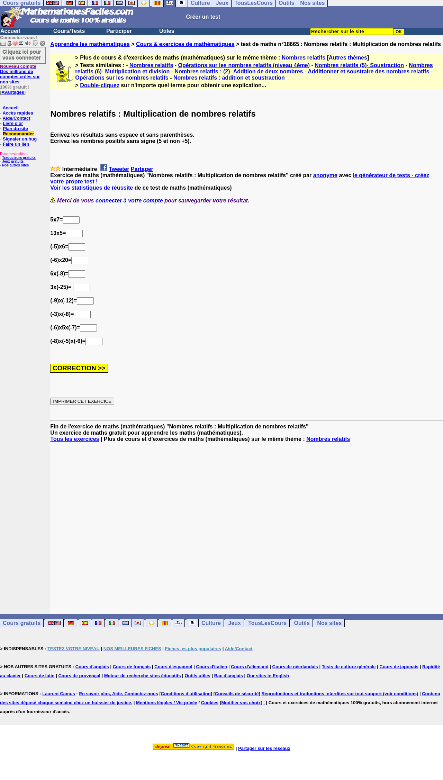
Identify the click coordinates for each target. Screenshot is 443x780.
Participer (119, 31)
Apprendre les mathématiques (89, 44)
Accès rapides (17, 113)
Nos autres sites (15, 165)
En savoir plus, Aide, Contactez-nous (118, 693)
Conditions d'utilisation (186, 693)
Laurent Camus (58, 693)
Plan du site (15, 128)
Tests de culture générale (349, 666)
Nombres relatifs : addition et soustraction (229, 78)
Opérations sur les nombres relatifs (121, 78)
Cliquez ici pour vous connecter (21, 54)
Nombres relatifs (303, 58)
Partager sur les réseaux (264, 748)
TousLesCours (267, 623)
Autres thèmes (348, 58)
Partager (142, 169)
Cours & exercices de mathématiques (185, 44)
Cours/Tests (69, 31)
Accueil (10, 31)
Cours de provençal (79, 675)
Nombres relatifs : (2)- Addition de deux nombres (238, 71)
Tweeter (119, 169)
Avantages (12, 92)
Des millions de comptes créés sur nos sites (20, 74)
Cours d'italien (211, 666)
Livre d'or (13, 123)
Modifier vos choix (241, 702)
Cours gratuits (21, 623)
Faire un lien (16, 144)
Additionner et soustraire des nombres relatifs (368, 71)
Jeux (234, 623)
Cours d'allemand (250, 666)
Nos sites (329, 623)
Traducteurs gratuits (19, 158)
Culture (211, 623)
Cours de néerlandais (295, 666)
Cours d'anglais (92, 666)
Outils (302, 623)
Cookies (210, 702)
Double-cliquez (99, 85)
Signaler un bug (20, 139)
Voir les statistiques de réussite (91, 188)
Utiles (166, 31)
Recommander (18, 133)
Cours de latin (40, 675)
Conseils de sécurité (237, 693)
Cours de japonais (398, 666)
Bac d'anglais (228, 675)
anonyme (325, 175)
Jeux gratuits (13, 161)
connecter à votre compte (129, 200)
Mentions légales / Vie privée (166, 702)
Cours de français (132, 666)
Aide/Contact (16, 118)
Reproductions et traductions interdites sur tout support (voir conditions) (339, 693)
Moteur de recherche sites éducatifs (142, 675)
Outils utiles (197, 675)
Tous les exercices (74, 439)
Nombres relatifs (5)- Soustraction (359, 65)
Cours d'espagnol (173, 666)
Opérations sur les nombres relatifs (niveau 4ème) (244, 65)
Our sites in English (268, 675)
